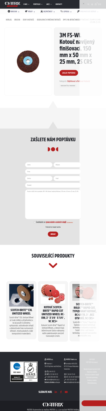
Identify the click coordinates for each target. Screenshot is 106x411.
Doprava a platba (92, 403)
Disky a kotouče (28, 20)
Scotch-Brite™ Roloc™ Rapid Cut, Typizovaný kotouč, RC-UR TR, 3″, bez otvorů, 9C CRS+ (85, 341)
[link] (12, 4)
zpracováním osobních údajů (56, 237)
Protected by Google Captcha (53, 242)
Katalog (9, 20)
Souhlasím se (51, 237)
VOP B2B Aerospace (92, 393)
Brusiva (17, 20)
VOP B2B (92, 390)
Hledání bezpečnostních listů (92, 400)
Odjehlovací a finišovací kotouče (49, 20)
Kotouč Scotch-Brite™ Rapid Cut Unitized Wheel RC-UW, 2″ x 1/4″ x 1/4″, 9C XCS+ (53, 344)
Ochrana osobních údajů (92, 405)
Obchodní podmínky (92, 408)
